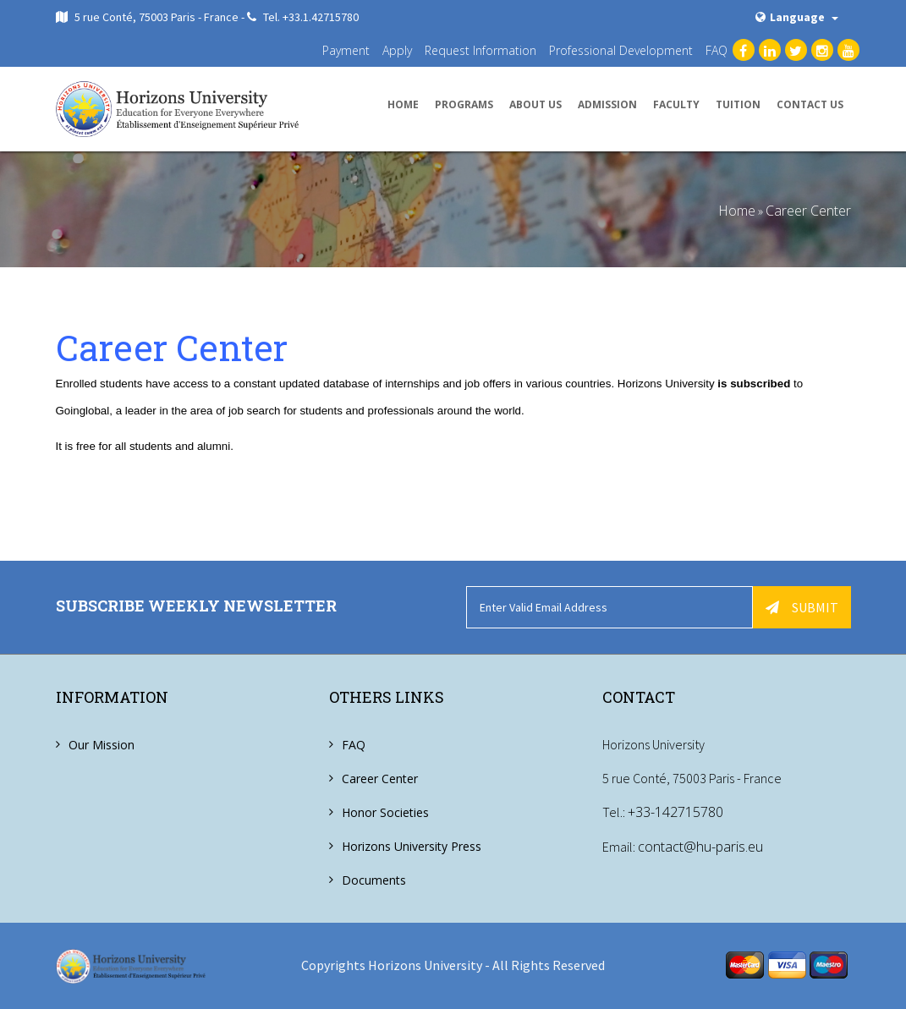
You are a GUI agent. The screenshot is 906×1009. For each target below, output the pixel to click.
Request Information (480, 50)
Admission (607, 104)
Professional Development (621, 50)
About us (535, 104)
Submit (802, 607)
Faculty (676, 104)
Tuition (738, 104)
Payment (346, 50)
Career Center (808, 210)
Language (796, 17)
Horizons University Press (411, 846)
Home (403, 104)
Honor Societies (385, 812)
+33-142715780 (675, 812)
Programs (464, 104)
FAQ (717, 50)
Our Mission (102, 745)
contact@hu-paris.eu (700, 845)
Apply (397, 50)
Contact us (810, 104)
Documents (374, 880)
